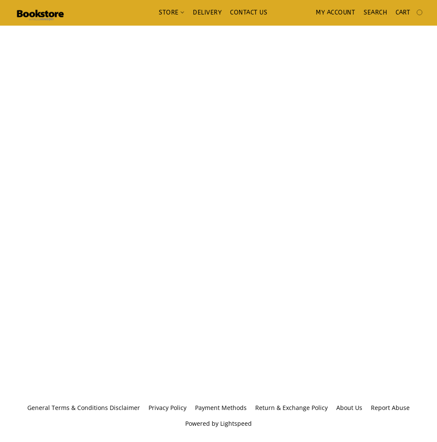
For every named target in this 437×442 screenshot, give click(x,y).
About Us (349, 408)
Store (171, 12)
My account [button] (335, 12)
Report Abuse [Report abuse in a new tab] (390, 408)
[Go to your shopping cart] (410, 12)
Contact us (248, 12)
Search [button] (375, 12)
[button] (40, 12)
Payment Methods (221, 408)
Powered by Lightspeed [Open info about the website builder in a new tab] (218, 423)
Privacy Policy (167, 408)
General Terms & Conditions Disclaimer (83, 408)
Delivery (207, 12)
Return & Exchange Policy (291, 408)
